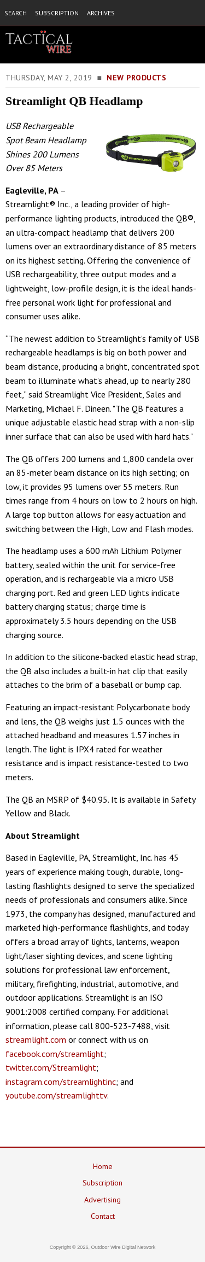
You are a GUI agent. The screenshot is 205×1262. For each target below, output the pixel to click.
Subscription (102, 1183)
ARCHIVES (101, 13)
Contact (103, 1216)
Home (103, 1166)
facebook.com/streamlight (54, 1053)
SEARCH (15, 13)
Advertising (102, 1200)
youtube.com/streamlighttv (56, 1095)
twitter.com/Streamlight (50, 1067)
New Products (136, 78)
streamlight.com (35, 1039)
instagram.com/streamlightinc (60, 1081)
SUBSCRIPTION (57, 13)
